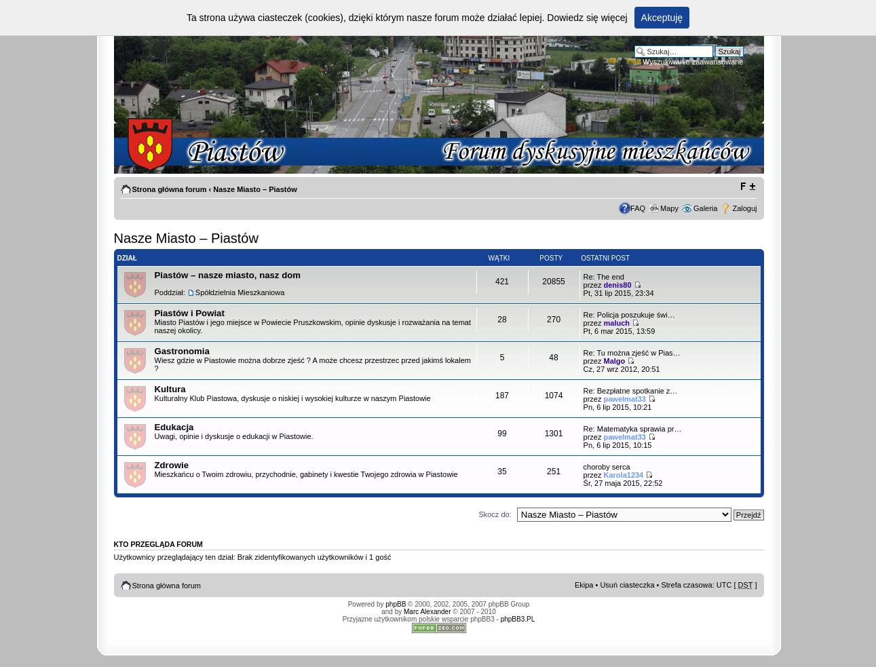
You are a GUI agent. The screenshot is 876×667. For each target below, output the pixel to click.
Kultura (170, 389)
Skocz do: (494, 514)
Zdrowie (172, 465)
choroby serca (607, 467)
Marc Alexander (427, 611)
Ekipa (584, 585)
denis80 (618, 285)
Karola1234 (624, 475)
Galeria (705, 208)
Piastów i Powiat (190, 313)
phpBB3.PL (518, 619)
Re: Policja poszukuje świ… (629, 315)
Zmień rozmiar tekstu (747, 186)
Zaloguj (744, 208)
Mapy (669, 208)
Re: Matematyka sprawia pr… (633, 429)
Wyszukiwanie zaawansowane (693, 62)
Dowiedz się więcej (587, 17)
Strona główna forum (169, 189)
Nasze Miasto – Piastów (255, 189)
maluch (617, 323)
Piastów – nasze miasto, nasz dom (228, 275)
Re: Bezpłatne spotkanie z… (631, 391)
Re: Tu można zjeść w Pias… (632, 353)
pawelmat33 (625, 399)
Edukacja (174, 427)
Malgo (615, 361)
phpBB (395, 604)
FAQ (637, 208)
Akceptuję (662, 17)
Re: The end (604, 277)
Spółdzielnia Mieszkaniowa (239, 292)
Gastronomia (182, 351)
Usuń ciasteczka (627, 585)
